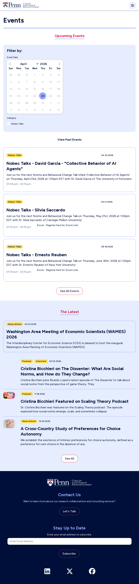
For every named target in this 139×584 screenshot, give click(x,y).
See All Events (69, 291)
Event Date (12, 57)
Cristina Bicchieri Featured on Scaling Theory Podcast (75, 401)
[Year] (45, 64)
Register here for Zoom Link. (62, 225)
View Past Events (70, 139)
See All (69, 458)
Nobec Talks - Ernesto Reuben (36, 254)
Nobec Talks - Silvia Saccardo (35, 209)
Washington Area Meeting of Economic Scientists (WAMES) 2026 (66, 334)
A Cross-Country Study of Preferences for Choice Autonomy (71, 431)
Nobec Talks (17, 124)
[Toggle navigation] (132, 5)
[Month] (29, 64)
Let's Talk (69, 511)
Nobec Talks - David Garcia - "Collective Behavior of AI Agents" (61, 166)
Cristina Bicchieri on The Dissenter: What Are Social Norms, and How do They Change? (72, 371)
